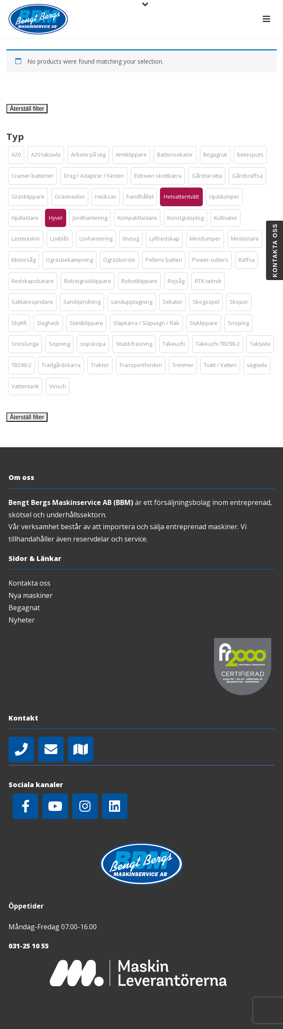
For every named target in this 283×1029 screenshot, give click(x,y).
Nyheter (21, 620)
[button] (16, 154)
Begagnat (24, 607)
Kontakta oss (29, 583)
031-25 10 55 (28, 945)
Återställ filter (27, 108)
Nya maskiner (30, 595)
